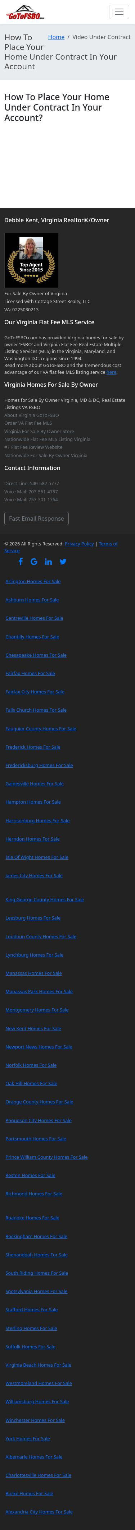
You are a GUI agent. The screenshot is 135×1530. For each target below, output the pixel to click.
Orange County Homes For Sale (39, 1101)
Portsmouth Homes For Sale (35, 1138)
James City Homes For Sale (34, 875)
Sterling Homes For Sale (31, 1328)
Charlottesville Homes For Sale (38, 1475)
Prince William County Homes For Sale (46, 1157)
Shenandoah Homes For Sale (36, 1254)
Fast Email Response (36, 518)
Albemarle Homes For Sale (33, 1457)
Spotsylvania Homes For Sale (36, 1291)
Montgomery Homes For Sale (36, 1009)
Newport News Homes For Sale (38, 1046)
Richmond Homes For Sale (33, 1193)
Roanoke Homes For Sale (32, 1217)
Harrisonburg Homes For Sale (37, 820)
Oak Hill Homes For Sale (31, 1083)
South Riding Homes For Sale (36, 1273)
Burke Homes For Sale (29, 1493)
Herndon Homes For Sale (32, 839)
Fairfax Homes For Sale (30, 673)
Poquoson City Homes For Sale (38, 1120)
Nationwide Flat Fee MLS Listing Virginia (47, 439)
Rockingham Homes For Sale (36, 1236)
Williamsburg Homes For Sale (37, 1401)
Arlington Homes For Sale (32, 581)
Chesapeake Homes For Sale (36, 655)
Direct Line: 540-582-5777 (31, 483)
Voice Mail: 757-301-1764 (31, 499)
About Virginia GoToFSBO (31, 415)
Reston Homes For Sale (30, 1175)
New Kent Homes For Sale (33, 1028)
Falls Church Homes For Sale (36, 710)
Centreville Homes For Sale (34, 618)
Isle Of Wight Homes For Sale (36, 857)
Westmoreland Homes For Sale (38, 1383)
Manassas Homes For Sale (33, 973)
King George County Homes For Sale (44, 899)
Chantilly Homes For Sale (32, 636)
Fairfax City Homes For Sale (34, 691)
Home (56, 37)
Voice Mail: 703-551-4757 (31, 491)
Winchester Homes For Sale (35, 1420)
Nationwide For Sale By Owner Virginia (45, 455)
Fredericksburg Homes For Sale (39, 765)
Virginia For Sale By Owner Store (39, 431)
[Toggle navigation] (119, 12)
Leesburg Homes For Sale (32, 918)
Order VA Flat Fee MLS (28, 423)
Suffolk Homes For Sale (30, 1346)
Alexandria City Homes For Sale (39, 1511)
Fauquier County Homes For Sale (40, 728)
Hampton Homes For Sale (33, 802)
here (111, 372)
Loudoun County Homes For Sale (40, 936)
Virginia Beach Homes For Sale (38, 1365)
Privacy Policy (79, 543)
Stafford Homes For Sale (31, 1309)
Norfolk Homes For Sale (31, 1065)
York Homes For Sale (27, 1438)
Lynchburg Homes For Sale (34, 955)
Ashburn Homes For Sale (32, 599)
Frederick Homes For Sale (32, 747)
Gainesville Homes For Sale (34, 783)
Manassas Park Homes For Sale (39, 991)
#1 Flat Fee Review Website (33, 447)
